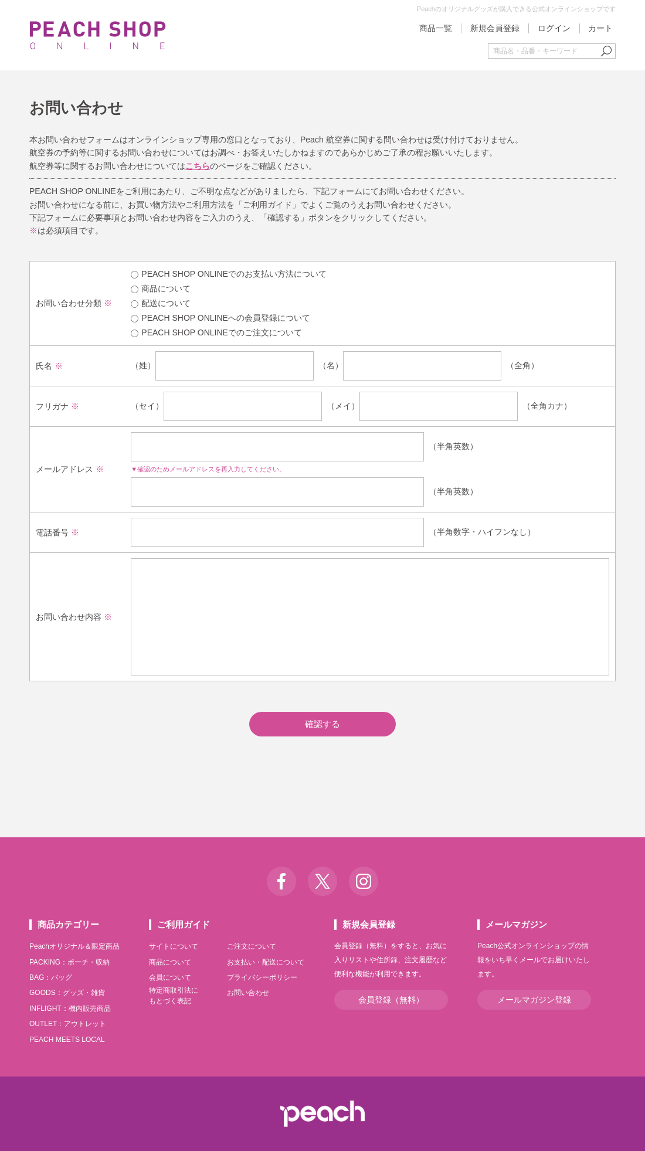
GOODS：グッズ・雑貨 (67, 993)
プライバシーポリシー (262, 977)
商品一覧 (435, 28)
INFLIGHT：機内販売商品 (70, 1008)
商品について (161, 288)
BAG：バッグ (50, 977)
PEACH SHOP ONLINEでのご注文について (216, 332)
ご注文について (251, 946)
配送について (161, 303)
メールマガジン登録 (534, 999)
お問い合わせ (248, 993)
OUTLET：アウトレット (67, 1024)
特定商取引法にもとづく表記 (173, 995)
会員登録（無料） (391, 999)
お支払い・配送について (265, 962)
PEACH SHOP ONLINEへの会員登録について (220, 317)
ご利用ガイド (183, 924)
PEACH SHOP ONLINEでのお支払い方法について (229, 274)
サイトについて (173, 946)
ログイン (554, 28)
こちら (197, 166)
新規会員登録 (495, 28)
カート (600, 28)
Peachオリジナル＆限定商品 (74, 946)
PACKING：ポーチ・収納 (69, 962)
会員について (170, 977)
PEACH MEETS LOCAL (67, 1039)
